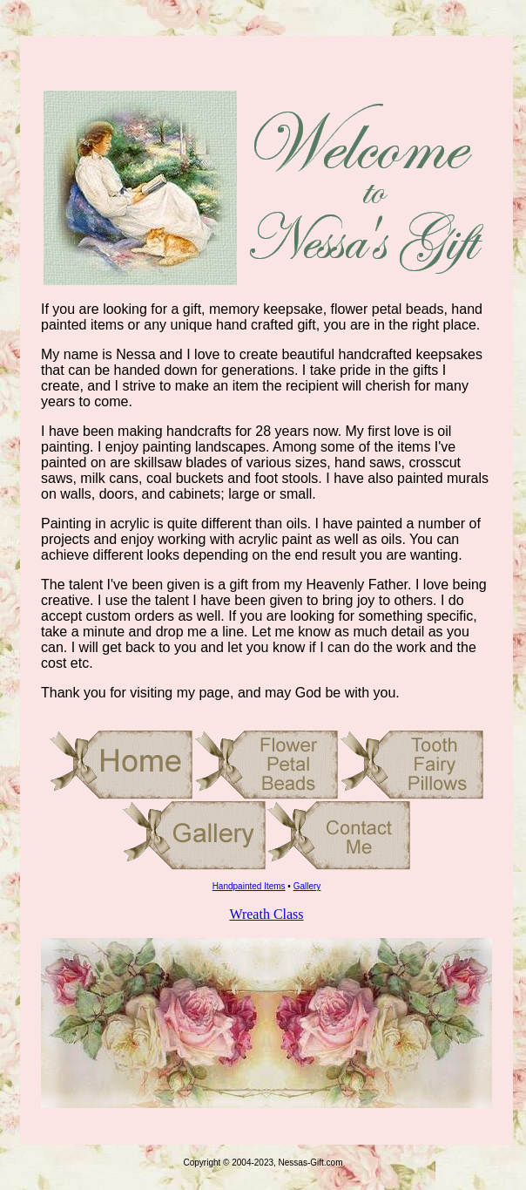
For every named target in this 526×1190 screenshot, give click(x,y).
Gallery (307, 886)
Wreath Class (266, 914)
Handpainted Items (249, 886)
